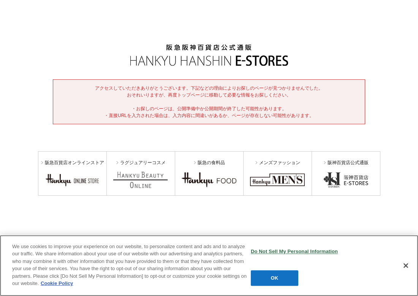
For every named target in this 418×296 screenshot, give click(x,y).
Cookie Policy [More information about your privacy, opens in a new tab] (57, 283)
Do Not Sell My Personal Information (294, 251)
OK (275, 278)
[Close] (405, 265)
